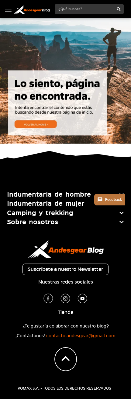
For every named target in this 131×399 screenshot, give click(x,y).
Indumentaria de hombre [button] (49, 194)
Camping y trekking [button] (40, 213)
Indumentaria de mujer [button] (45, 204)
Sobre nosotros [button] (32, 222)
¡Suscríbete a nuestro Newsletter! (65, 269)
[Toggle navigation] (8, 9)
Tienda (65, 312)
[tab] (65, 194)
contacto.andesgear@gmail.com (80, 335)
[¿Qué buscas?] (85, 9)
